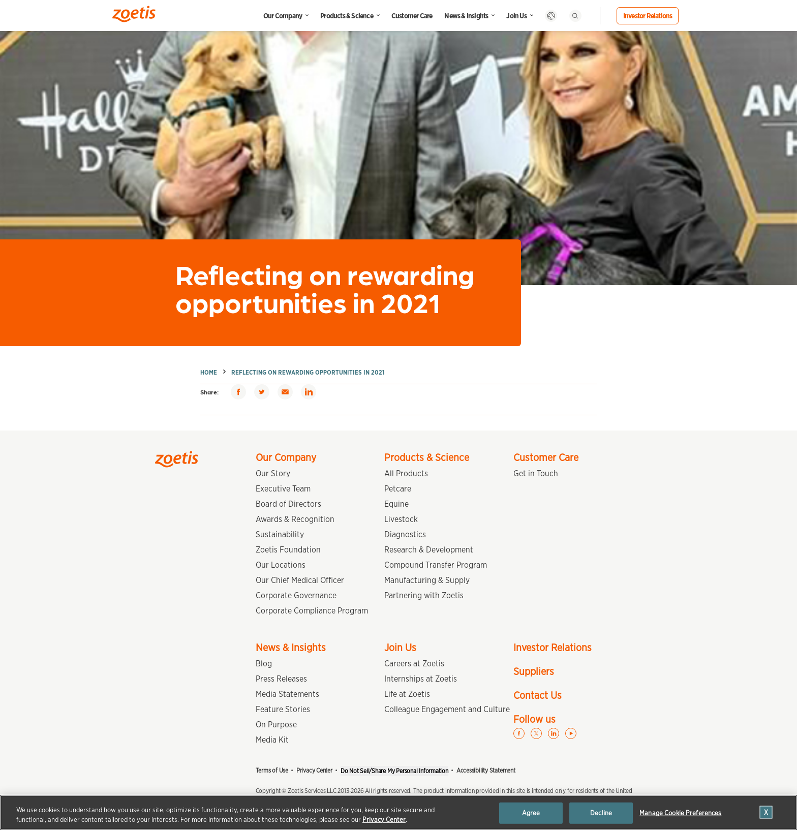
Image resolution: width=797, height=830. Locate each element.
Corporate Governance (296, 595)
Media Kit (272, 740)
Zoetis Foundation (288, 550)
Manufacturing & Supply (427, 580)
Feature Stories (283, 709)
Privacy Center (314, 770)
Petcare (397, 489)
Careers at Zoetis (414, 663)
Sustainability (280, 534)
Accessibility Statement (485, 770)
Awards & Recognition (295, 519)
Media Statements (287, 694)
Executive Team (283, 489)
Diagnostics (405, 534)
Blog (264, 663)
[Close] (766, 812)
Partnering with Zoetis (424, 595)
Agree (531, 813)
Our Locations (280, 565)
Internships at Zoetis (420, 679)
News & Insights (466, 16)
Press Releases (281, 679)
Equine (396, 504)
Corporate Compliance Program (312, 611)
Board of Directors (288, 504)
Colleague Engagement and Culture (447, 709)
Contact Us (537, 695)
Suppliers (533, 671)
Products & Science (346, 16)
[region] (398, 812)
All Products (406, 473)
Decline (601, 813)
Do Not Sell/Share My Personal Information (394, 771)
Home (208, 372)
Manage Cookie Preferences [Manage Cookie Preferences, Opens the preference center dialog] (680, 813)
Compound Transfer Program (435, 565)
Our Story (273, 473)
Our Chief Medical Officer (300, 580)
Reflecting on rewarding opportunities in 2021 (307, 372)
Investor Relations (647, 16)
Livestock (401, 519)
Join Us (516, 16)
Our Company (282, 16)
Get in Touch (535, 473)
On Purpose (276, 724)
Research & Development (428, 550)
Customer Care (412, 16)
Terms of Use (272, 770)
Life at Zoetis (407, 694)
